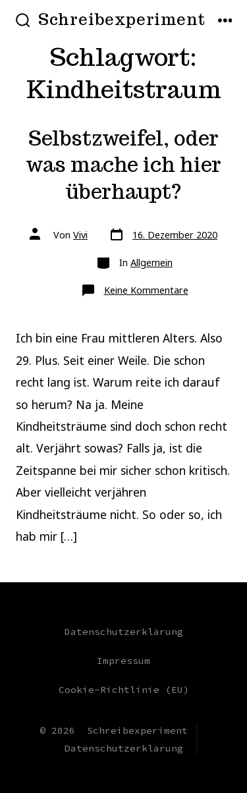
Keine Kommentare (146, 290)
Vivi (80, 235)
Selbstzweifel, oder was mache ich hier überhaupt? (123, 165)
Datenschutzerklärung (124, 632)
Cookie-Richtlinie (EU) (124, 690)
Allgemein (151, 262)
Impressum (123, 661)
